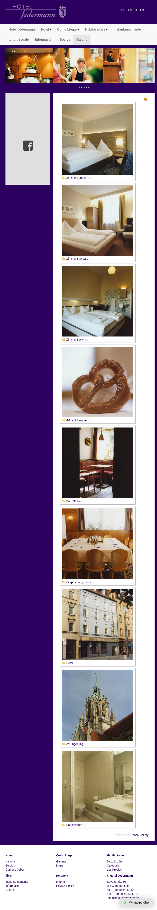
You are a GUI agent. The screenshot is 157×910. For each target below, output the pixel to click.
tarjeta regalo (19, 39)
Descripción (114, 861)
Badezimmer (74, 824)
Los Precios (114, 869)
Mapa (59, 865)
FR (149, 10)
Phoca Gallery (139, 835)
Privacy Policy (65, 885)
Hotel (69, 663)
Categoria (113, 865)
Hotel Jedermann (22, 29)
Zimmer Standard (77, 258)
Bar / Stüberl (74, 501)
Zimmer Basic (75, 339)
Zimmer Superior (76, 177)
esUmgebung (74, 744)
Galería (81, 39)
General (61, 861)
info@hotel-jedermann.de (123, 897)
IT (136, 10)
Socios (65, 39)
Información (44, 39)
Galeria (10, 889)
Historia (10, 861)
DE (123, 10)
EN (130, 10)
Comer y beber (14, 869)
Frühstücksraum (76, 420)
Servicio (10, 865)
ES (142, 10)
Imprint (60, 881)
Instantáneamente (127, 29)
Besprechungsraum (78, 582)
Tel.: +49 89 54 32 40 (120, 889)
